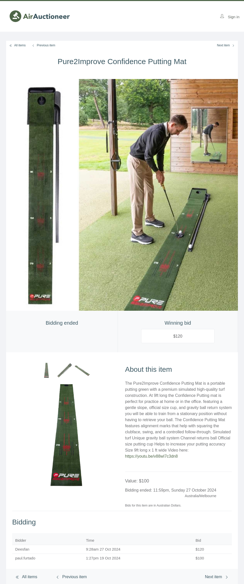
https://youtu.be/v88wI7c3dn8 (151, 456)
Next (226, 45)
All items (17, 45)
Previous (43, 45)
